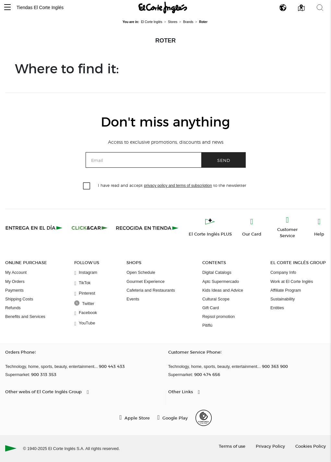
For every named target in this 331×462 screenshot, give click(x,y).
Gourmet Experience (145, 281)
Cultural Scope (216, 299)
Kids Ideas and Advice (222, 290)
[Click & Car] (90, 228)
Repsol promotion (218, 316)
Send (223, 160)
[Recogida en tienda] (147, 228)
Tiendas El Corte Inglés (40, 7)
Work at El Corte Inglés (291, 281)
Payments (14, 290)
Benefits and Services (25, 316)
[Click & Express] (34, 228)
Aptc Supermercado (220, 281)
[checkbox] (87, 186)
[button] (7, 8)
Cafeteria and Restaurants (150, 290)
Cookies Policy (310, 446)
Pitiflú (207, 325)
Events (132, 299)
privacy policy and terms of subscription (178, 185)
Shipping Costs (19, 299)
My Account (16, 272)
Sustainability (282, 299)
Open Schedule (140, 272)
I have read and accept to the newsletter (172, 185)
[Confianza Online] (203, 418)
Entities (277, 307)
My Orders (15, 281)
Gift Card (210, 307)
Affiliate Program (285, 290)
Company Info (283, 272)
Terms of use (232, 446)
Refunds (13, 307)
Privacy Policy (270, 446)
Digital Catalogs (216, 272)
